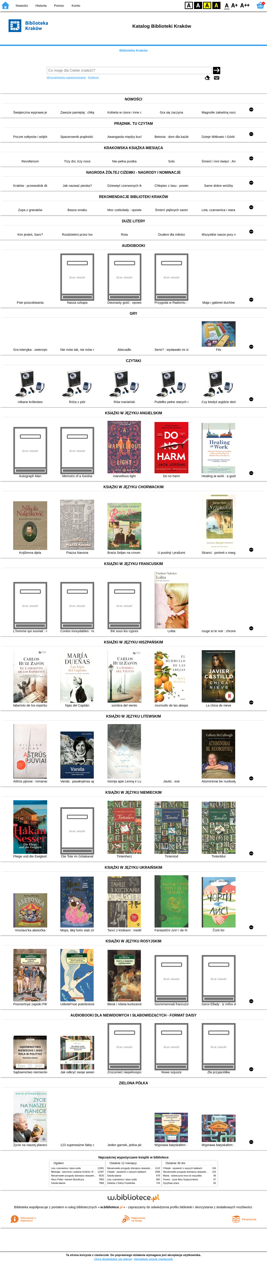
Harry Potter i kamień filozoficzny (67, 1179)
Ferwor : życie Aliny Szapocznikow (180, 1179)
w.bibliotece (112, 1207)
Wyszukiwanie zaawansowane (66, 77)
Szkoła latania (58, 1183)
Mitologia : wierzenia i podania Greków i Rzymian (76, 1172)
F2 (245, 5)
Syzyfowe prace (171, 1183)
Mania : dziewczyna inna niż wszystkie (182, 1175)
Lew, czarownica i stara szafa (66, 1168)
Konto (76, 5)
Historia (41, 5)
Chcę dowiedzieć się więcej (113, 1259)
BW (198, 5)
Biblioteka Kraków (133, 50)
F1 (234, 5)
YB (207, 5)
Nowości (22, 5)
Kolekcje (93, 77)
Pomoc (59, 5)
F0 (227, 5)
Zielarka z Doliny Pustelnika (121, 1183)
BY (216, 5)
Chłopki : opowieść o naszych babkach (126, 1172)
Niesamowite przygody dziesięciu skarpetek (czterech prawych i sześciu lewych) (91, 1175)
